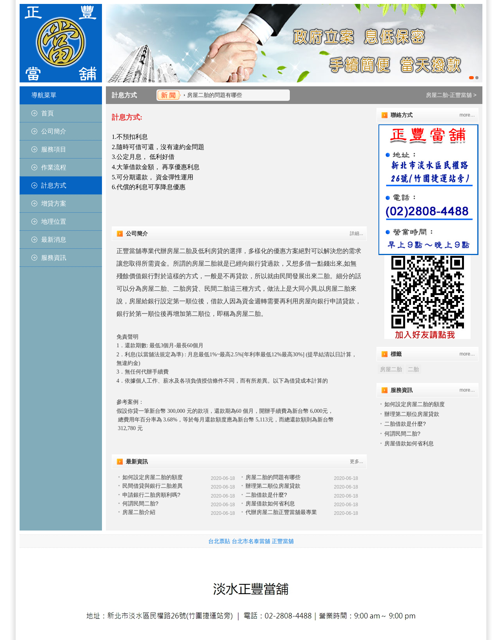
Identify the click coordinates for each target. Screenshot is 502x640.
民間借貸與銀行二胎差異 (152, 486)
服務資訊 (53, 257)
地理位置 (53, 221)
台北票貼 (219, 541)
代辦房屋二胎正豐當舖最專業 (281, 512)
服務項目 (53, 149)
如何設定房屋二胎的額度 (152, 477)
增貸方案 (53, 203)
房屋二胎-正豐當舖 (449, 95)
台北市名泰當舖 (251, 541)
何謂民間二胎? (140, 503)
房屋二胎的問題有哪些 (214, 95)
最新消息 (53, 239)
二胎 (413, 369)
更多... (356, 461)
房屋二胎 (391, 369)
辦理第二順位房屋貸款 (273, 486)
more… (467, 115)
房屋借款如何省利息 (270, 503)
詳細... (356, 233)
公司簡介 (53, 131)
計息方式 (53, 185)
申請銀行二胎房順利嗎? (151, 495)
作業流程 (53, 167)
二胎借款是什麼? (266, 495)
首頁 (47, 113)
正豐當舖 (283, 541)
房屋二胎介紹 (138, 512)
